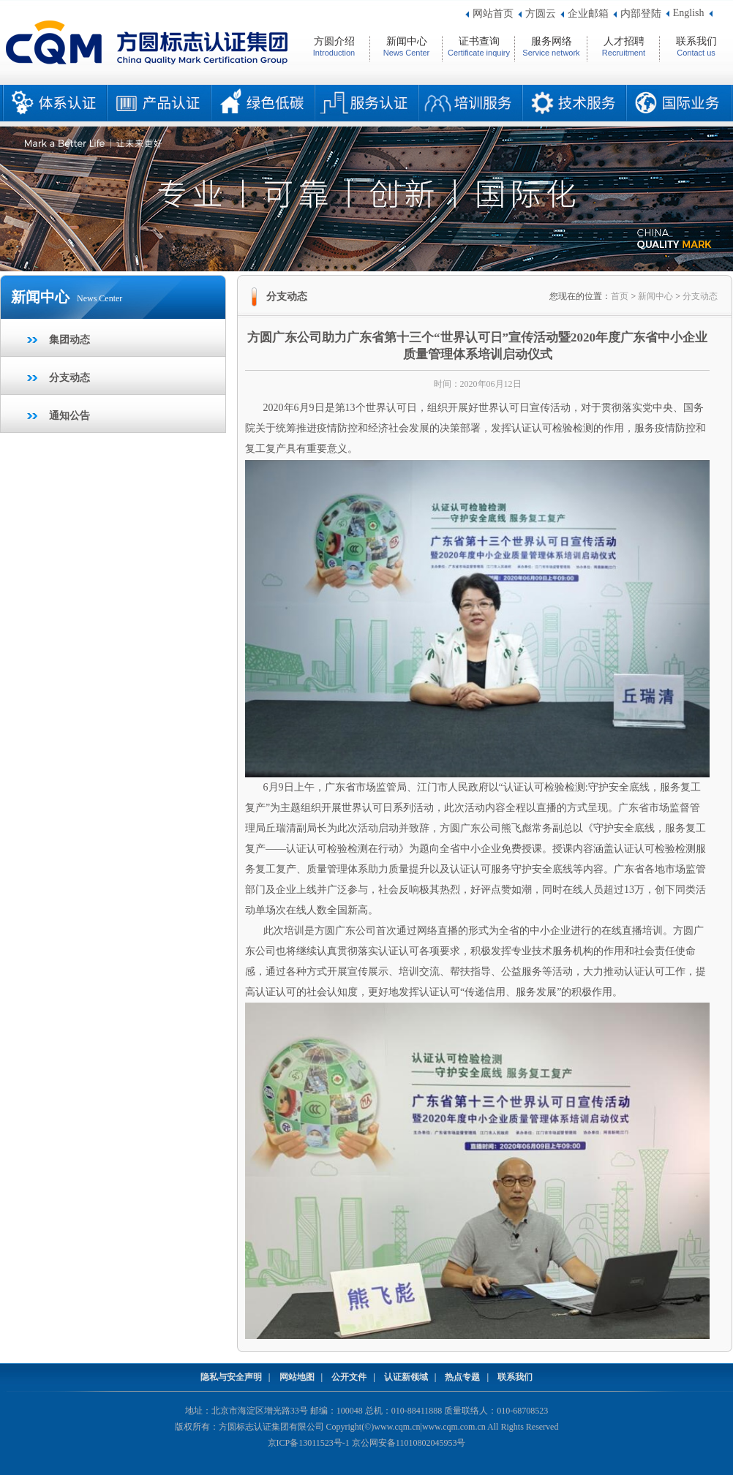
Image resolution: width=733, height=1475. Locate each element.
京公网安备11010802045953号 (409, 1443)
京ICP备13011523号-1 (309, 1443)
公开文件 (348, 1377)
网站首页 (493, 13)
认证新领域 (406, 1377)
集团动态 (69, 339)
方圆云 (540, 13)
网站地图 (297, 1377)
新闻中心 (655, 296)
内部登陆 (640, 13)
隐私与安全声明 (231, 1377)
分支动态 (69, 377)
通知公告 (69, 415)
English (688, 12)
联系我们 (515, 1377)
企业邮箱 (588, 13)
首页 (619, 296)
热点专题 (462, 1377)
